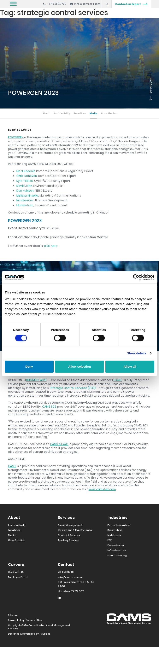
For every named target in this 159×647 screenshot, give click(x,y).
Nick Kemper (25, 200)
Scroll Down (150, 99)
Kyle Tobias (24, 181)
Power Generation (118, 524)
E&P (109, 539)
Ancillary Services (69, 539)
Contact (66, 564)
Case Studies (109, 113)
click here (50, 246)
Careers (16, 564)
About (45, 113)
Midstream (114, 534)
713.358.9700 (66, 571)
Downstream (115, 545)
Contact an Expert (131, 4)
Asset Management (70, 524)
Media (93, 113)
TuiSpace (44, 633)
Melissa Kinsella (27, 195)
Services (66, 517)
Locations (80, 113)
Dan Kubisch (25, 190)
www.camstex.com (102, 489)
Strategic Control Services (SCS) (73, 388)
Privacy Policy (16, 619)
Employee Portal (18, 576)
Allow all (130, 366)
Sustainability (61, 113)
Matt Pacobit (25, 171)
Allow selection (79, 366)
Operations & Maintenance (75, 529)
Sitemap (13, 614)
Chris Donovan (26, 176)
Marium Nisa (24, 205)
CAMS (117, 380)
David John (24, 186)
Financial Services (69, 534)
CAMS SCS (49, 406)
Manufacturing (117, 555)
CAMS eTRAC (59, 444)
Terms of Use (34, 619)
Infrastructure (116, 550)
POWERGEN (16, 137)
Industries (117, 517)
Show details (136, 353)
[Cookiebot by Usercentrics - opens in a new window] (136, 277)
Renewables (114, 529)
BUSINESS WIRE (36, 380)
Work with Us (16, 571)
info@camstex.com (70, 576)
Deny (29, 366)
